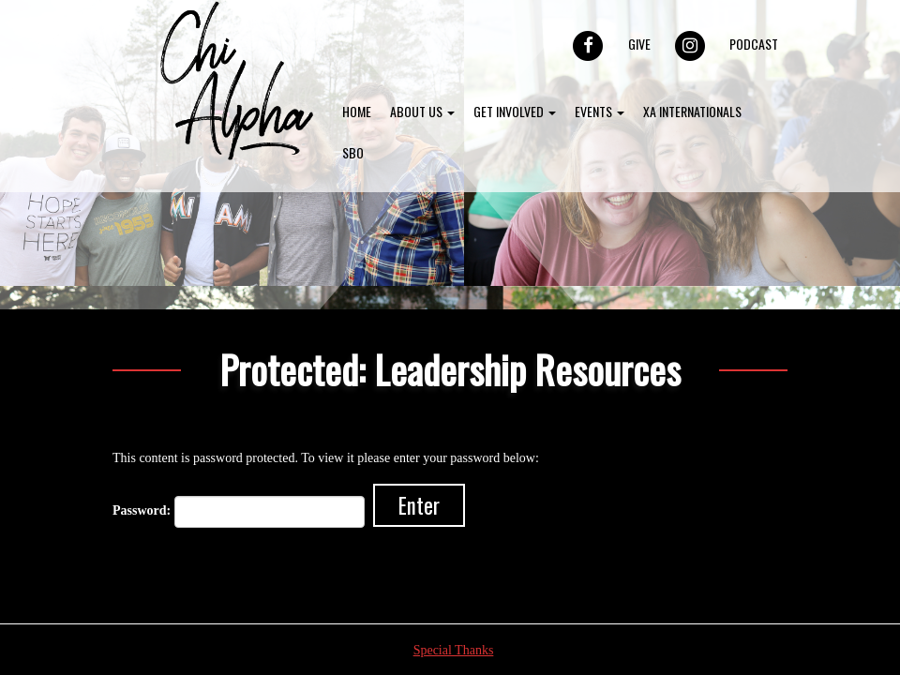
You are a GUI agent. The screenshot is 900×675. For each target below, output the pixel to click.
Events (599, 111)
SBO (353, 152)
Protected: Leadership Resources (450, 369)
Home (356, 111)
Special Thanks (453, 650)
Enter (419, 505)
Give (639, 43)
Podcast (753, 43)
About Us (422, 111)
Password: (238, 512)
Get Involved (514, 111)
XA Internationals (692, 111)
